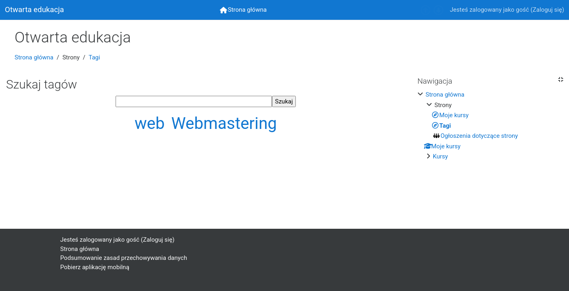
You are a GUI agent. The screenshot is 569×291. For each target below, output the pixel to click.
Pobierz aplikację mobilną (94, 267)
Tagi (94, 57)
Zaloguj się (547, 9)
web (152, 123)
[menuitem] (243, 10)
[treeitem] (490, 125)
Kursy (440, 156)
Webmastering (224, 123)
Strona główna (34, 57)
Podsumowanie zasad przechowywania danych (123, 257)
